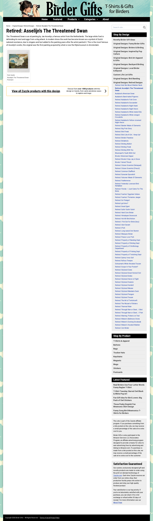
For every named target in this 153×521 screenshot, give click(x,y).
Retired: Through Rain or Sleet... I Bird (128, 310)
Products (73, 19)
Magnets (117, 360)
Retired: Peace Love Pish (124, 237)
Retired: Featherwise (122, 181)
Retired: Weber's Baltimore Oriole (127, 319)
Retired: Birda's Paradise (124, 138)
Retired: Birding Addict (123, 144)
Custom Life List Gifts (123, 75)
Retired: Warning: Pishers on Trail (127, 316)
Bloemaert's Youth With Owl (125, 153)
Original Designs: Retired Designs (23, 26)
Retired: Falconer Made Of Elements (128, 178)
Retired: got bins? (121, 203)
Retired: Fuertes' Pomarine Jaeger (127, 197)
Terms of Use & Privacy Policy (50, 518)
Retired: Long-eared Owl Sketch (127, 231)
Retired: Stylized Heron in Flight (127, 279)
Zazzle (13, 75)
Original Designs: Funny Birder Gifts (128, 44)
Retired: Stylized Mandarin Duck (127, 291)
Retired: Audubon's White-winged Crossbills (127, 116)
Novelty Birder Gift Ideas (124, 40)
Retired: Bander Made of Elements (128, 126)
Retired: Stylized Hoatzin (124, 282)
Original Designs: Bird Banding (126, 78)
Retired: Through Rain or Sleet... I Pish (129, 313)
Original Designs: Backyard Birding (128, 64)
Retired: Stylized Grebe (123, 276)
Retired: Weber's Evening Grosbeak (128, 322)
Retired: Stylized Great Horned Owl (128, 273)
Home (45, 19)
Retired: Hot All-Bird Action (125, 219)
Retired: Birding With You (124, 150)
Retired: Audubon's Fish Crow (126, 100)
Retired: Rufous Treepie (124, 261)
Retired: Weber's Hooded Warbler (127, 325)
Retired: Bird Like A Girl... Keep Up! (127, 135)
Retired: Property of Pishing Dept (127, 251)
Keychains (117, 356)
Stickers (117, 368)
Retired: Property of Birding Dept (127, 243)
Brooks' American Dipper (124, 156)
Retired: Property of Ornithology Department (127, 247)
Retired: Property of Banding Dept (127, 240)
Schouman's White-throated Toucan (128, 264)
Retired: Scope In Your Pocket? (126, 267)
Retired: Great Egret (122, 206)
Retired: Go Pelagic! (122, 200)
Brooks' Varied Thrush (123, 162)
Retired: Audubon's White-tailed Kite (128, 112)
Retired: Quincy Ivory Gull (124, 258)
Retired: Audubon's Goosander (126, 103)
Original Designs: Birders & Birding (128, 47)
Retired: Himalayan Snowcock (126, 216)
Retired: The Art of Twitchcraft (126, 300)
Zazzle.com (117, 475)
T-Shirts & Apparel (121, 341)
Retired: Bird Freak (122, 132)
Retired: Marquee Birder (124, 234)
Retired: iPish (120, 228)
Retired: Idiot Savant (122, 225)
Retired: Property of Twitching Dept (128, 255)
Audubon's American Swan (124, 94)
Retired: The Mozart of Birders (126, 304)
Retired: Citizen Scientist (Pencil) (127, 168)
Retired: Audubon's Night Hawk (126, 106)
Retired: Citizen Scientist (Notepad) (128, 165)
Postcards (117, 372)
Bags (115, 349)
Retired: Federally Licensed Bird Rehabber (127, 185)
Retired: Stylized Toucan (124, 297)
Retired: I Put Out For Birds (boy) (127, 222)
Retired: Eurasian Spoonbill (125, 174)
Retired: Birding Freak (123, 147)
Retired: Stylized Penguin (124, 294)
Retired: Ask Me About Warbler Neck (128, 85)
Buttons (116, 345)
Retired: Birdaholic (122, 141)
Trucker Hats (119, 353)
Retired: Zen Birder (122, 328)
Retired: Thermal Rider (123, 307)
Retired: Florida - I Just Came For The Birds (129, 190)
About (106, 19)
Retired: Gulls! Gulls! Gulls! (125, 209)
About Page (117, 503)
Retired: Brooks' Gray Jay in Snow (127, 159)
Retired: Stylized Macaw (124, 288)
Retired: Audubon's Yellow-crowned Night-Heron (128, 121)
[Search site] (127, 27)
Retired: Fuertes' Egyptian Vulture (127, 194)
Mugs (115, 364)
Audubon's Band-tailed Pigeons (126, 97)
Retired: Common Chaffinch (125, 171)
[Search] (144, 27)
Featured (57, 19)
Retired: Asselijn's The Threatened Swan (49, 26)
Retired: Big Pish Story (123, 129)
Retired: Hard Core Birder (124, 213)
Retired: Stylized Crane (123, 270)
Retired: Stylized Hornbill (124, 285)
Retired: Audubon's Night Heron (126, 109)
